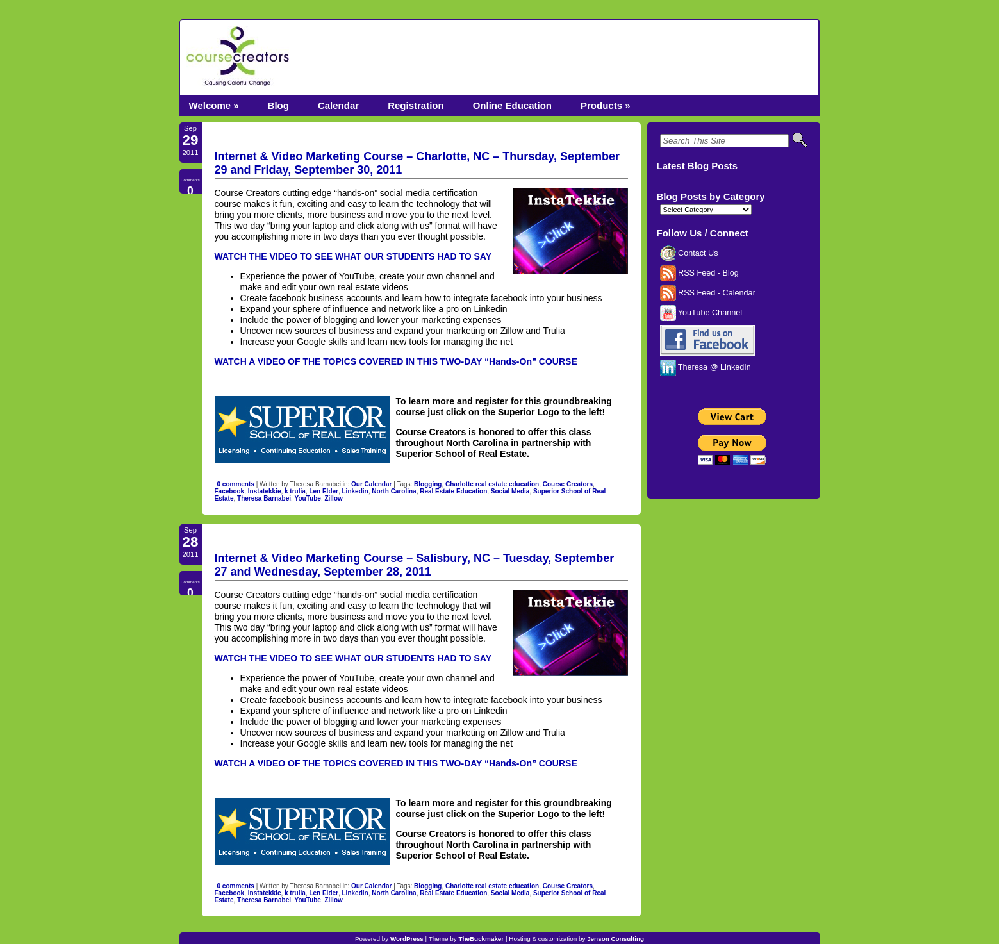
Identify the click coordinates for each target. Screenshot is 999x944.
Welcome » (214, 105)
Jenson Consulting (615, 938)
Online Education (512, 105)
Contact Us (689, 253)
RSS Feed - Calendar (707, 292)
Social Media (510, 491)
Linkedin (355, 491)
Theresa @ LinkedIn (705, 367)
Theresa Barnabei (264, 498)
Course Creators (568, 484)
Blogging (428, 484)
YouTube (308, 498)
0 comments (235, 484)
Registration (416, 105)
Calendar (338, 105)
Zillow (333, 498)
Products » (606, 105)
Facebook (230, 491)
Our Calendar (371, 484)
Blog (278, 105)
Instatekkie (264, 491)
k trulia (295, 491)
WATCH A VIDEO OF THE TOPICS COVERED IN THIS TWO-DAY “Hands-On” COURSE (396, 361)
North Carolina (394, 491)
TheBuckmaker (481, 938)
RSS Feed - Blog (699, 273)
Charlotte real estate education (492, 484)
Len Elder (323, 491)
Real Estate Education (453, 491)
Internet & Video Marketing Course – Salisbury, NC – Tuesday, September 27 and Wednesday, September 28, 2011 (415, 565)
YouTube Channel (701, 312)
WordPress (407, 938)
